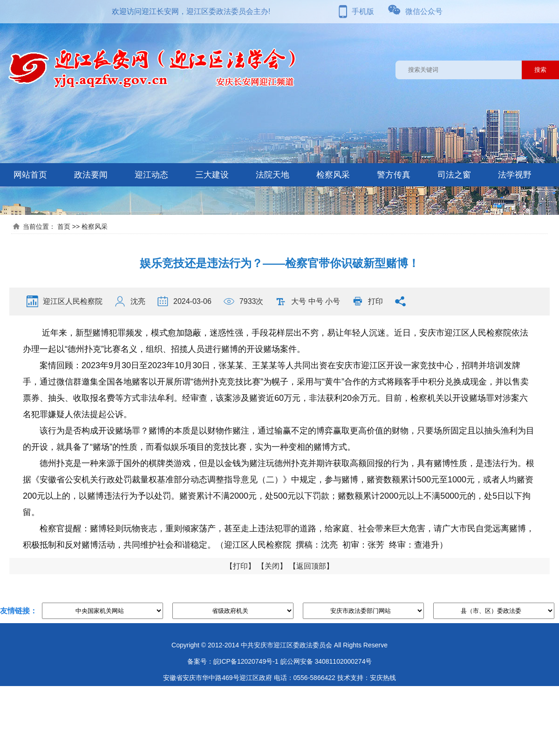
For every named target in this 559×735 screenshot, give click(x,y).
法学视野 (515, 174)
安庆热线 (383, 677)
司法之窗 (454, 174)
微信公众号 (424, 11)
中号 (315, 301)
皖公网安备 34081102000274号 (326, 661)
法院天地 (272, 174)
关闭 (272, 566)
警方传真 (393, 174)
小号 (332, 301)
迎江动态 (151, 174)
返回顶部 (311, 566)
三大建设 (212, 174)
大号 (298, 301)
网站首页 (30, 174)
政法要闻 (91, 174)
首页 (63, 226)
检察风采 (333, 174)
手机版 (363, 11)
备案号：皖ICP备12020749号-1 (233, 661)
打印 (375, 301)
